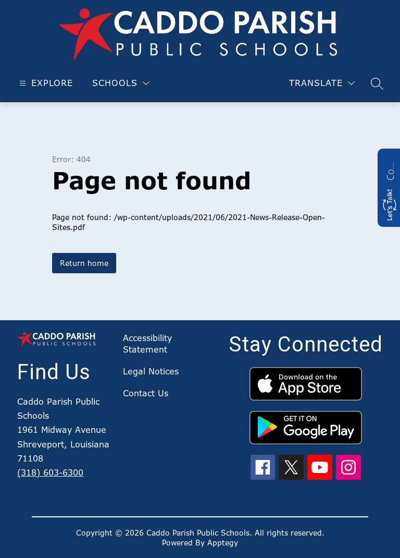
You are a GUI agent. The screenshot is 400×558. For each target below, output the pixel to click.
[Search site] (377, 83)
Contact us (390, 170)
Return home (84, 263)
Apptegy (222, 543)
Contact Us (145, 393)
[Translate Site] (321, 83)
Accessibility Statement (147, 343)
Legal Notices (151, 371)
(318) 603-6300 (50, 472)
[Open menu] (45, 83)
